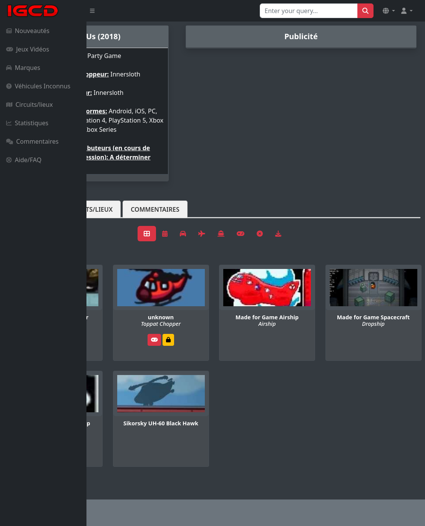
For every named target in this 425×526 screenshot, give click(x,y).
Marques (23, 67)
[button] (389, 10)
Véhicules (116, 221)
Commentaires (32, 141)
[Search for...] (309, 10)
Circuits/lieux (29, 104)
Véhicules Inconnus (38, 86)
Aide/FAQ (24, 160)
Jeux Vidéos (27, 49)
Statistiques (27, 123)
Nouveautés (28, 31)
